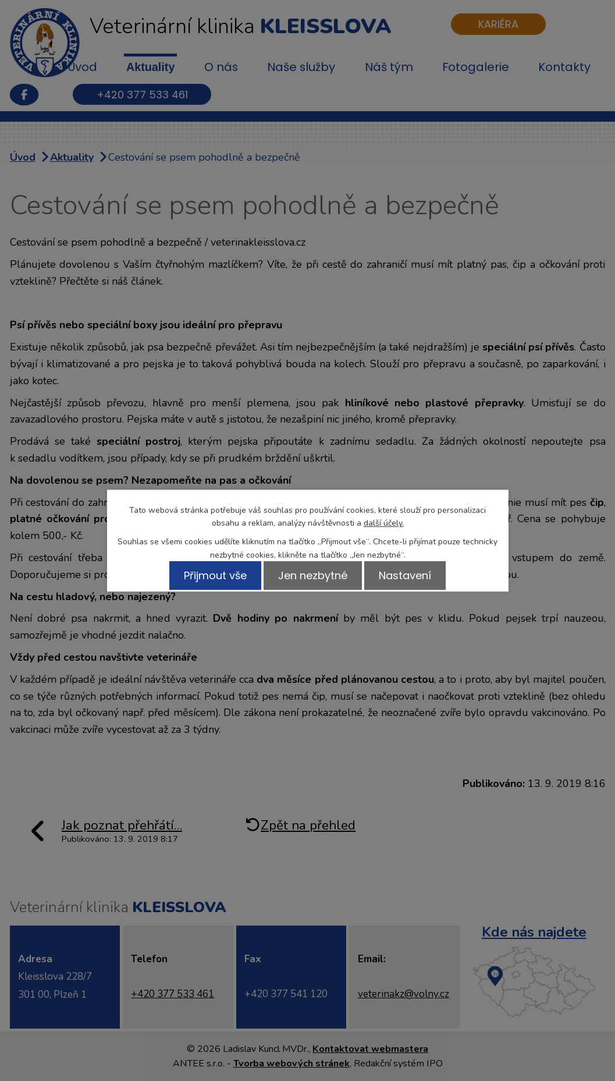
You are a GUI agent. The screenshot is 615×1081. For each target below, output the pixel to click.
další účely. (384, 523)
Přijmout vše (210, 575)
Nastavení (409, 575)
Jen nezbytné (312, 575)
